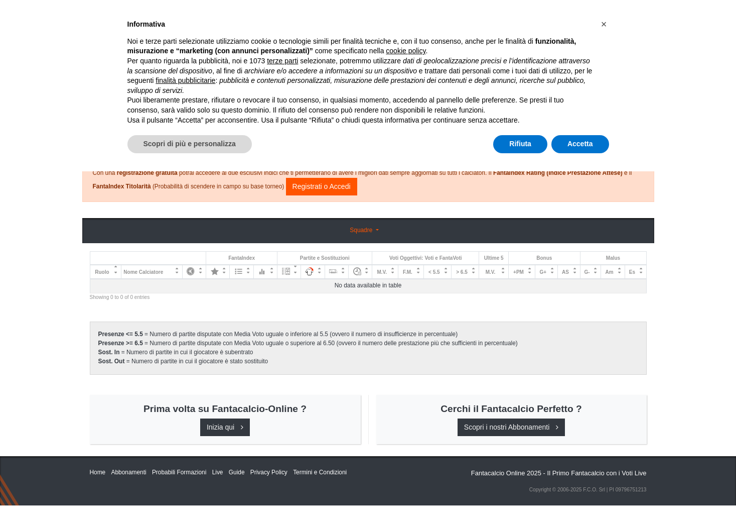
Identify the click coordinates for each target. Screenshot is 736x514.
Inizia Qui (324, 16)
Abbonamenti (374, 16)
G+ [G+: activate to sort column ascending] (542, 272)
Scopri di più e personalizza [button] (189, 486)
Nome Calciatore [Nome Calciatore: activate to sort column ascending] (143, 272)
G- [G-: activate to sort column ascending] (587, 272)
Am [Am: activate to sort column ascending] (610, 272)
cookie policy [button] (405, 394)
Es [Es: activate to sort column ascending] (632, 272)
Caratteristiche (440, 16)
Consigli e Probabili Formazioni (365, 123)
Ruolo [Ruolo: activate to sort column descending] (102, 272)
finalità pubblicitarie (185, 423)
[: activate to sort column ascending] (194, 272)
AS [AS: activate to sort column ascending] (565, 272)
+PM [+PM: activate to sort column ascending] (518, 272)
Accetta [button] (580, 486)
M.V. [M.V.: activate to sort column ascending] (382, 272)
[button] (604, 367)
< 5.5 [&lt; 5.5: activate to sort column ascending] (434, 272)
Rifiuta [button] (520, 486)
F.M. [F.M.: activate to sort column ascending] (407, 272)
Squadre (362, 230)
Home (99, 40)
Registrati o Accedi (321, 186)
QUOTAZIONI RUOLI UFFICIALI (532, 16)
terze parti (282, 403)
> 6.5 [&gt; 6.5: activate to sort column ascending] (462, 272)
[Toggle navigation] (601, 16)
